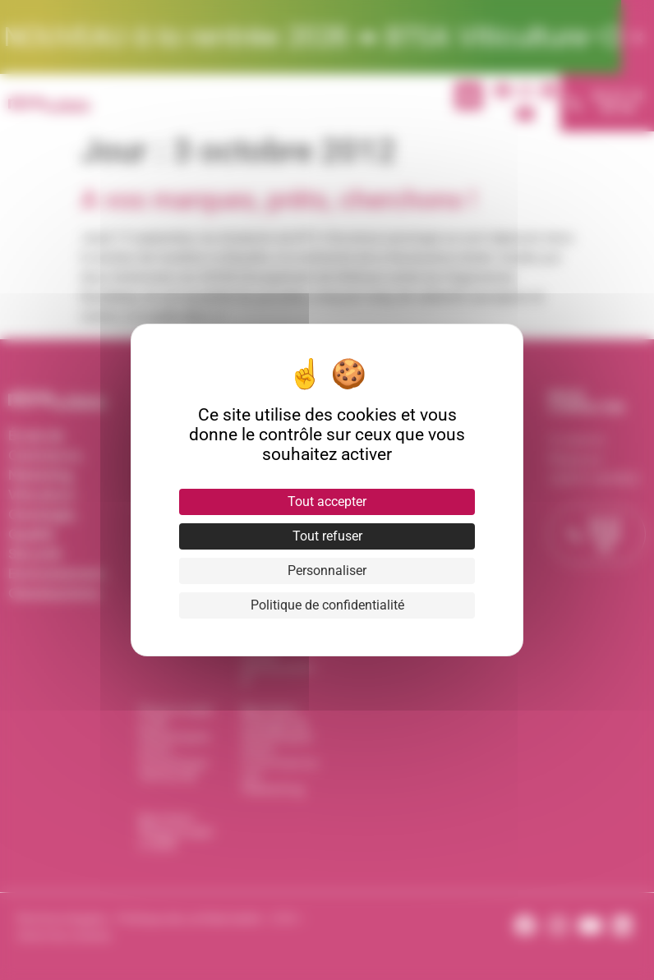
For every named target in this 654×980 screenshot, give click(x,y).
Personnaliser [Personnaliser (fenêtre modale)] (327, 570)
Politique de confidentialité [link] (327, 605)
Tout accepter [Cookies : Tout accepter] (327, 501)
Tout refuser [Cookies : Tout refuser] (327, 536)
